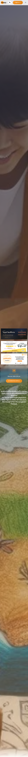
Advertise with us (14, 381)
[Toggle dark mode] (10, 2)
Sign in (17, 2)
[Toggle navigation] (25, 2)
